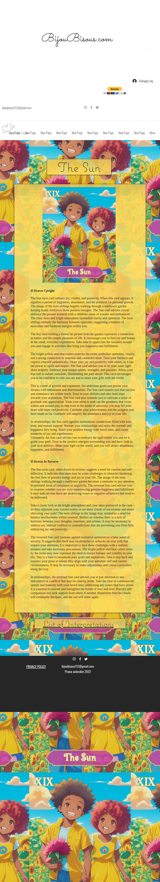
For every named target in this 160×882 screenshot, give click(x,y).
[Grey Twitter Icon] (97, 107)
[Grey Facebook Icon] (91, 107)
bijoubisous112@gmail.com (16, 107)
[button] (148, 48)
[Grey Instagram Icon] (85, 107)
